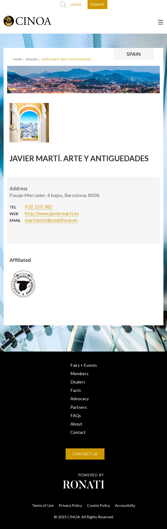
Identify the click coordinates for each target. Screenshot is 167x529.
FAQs (75, 415)
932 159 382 (38, 206)
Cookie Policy (98, 505)
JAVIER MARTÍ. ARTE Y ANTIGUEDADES (66, 59)
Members (79, 373)
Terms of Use (43, 505)
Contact (78, 432)
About (76, 423)
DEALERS (31, 59)
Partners (78, 407)
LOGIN (75, 4)
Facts (75, 390)
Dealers (77, 381)
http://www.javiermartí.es (52, 213)
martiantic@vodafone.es (51, 220)
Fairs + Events (83, 365)
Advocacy (79, 398)
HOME (17, 59)
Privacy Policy (70, 505)
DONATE (97, 4)
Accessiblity (125, 505)
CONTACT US (85, 453)
